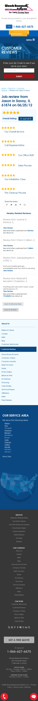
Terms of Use (18, 687)
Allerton (7, 423)
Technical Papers (8, 389)
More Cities (7, 456)
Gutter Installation (19, 531)
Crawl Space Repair (19, 528)
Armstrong (8, 430)
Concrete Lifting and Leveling (19, 524)
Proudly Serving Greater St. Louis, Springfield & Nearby (19, 19)
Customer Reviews (9, 349)
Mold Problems (19, 535)
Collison (30, 248)
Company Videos (8, 358)
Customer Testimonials (10, 344)
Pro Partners (6, 379)
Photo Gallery (7, 372)
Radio (4, 368)
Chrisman (8, 442)
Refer (4, 397)
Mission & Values (8, 330)
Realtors (19, 541)
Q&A (3, 337)
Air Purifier (19, 538)
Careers (5, 334)
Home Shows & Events (10, 354)
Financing (5, 382)
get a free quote (19, 640)
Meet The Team (7, 365)
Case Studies (6, 386)
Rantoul (30, 230)
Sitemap (28, 687)
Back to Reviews (11, 310)
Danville (7, 447)
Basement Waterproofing (19, 518)
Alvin (6, 426)
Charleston (7, 296)
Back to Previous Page (13, 304)
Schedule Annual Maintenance (20, 33)
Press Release (7, 400)
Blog (3, 341)
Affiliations (5, 393)
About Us (5, 323)
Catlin (7, 440)
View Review (8, 228)
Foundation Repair (19, 521)
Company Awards (9, 361)
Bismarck (8, 433)
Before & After (7, 375)
